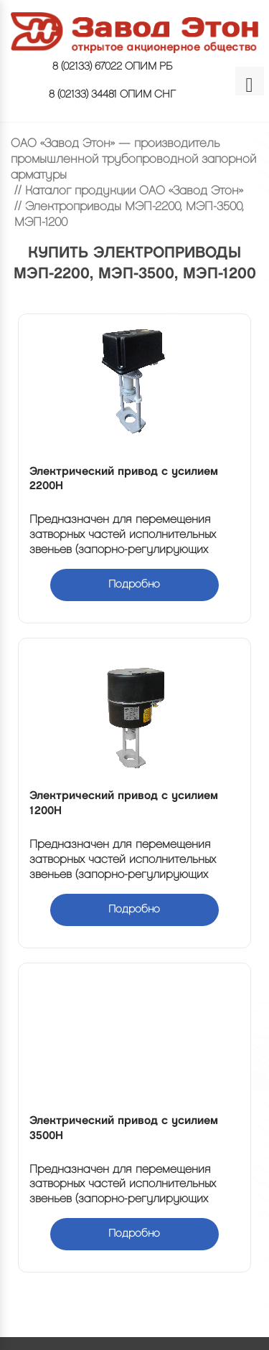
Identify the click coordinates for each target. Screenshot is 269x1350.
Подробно (134, 585)
